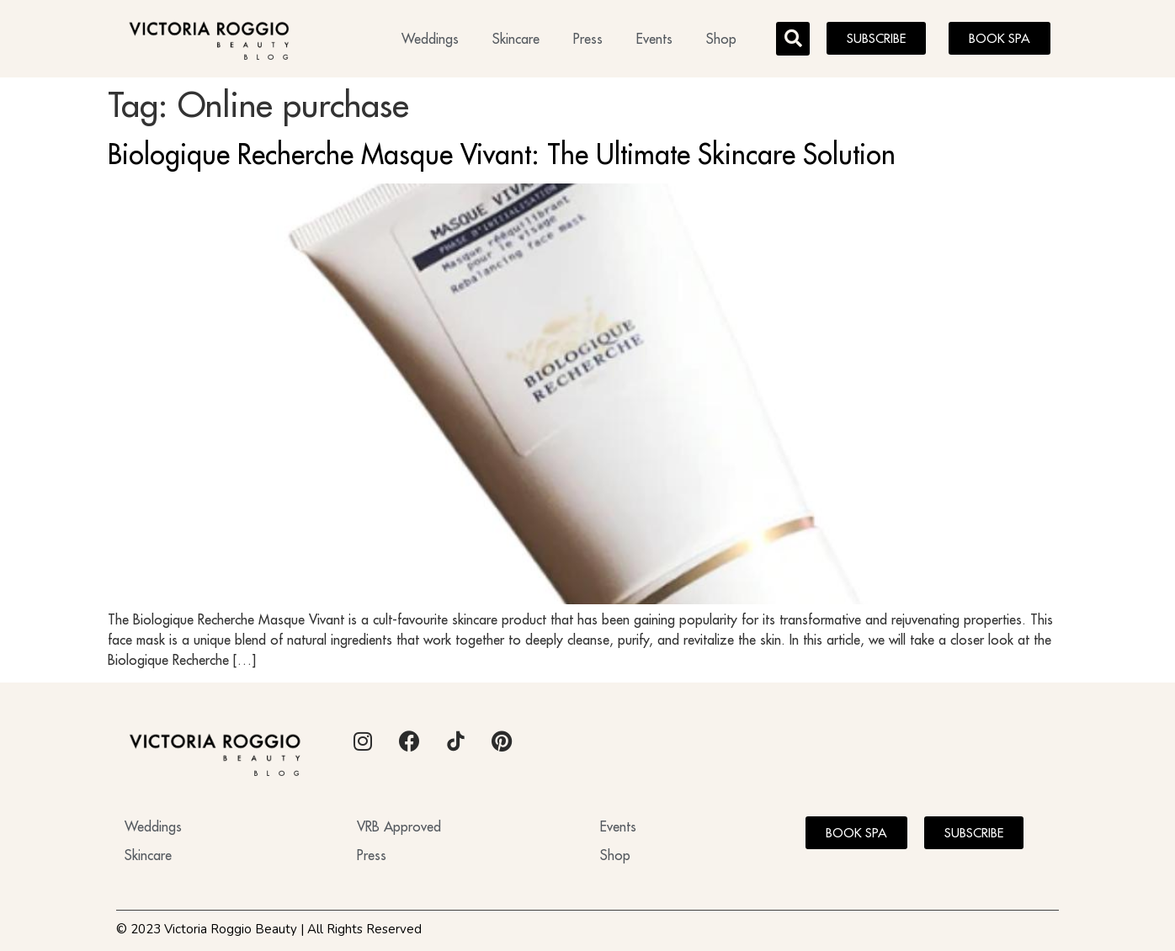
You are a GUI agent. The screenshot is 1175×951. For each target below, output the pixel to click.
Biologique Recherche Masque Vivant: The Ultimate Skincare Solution (502, 154)
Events (654, 38)
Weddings (430, 38)
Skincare (516, 38)
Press (588, 38)
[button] (793, 39)
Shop (721, 38)
